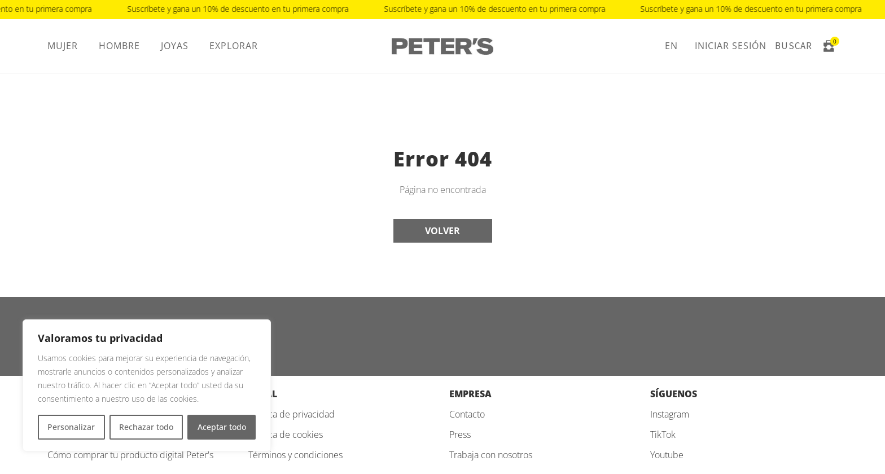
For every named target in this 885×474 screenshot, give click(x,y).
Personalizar (71, 427)
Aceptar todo (222, 427)
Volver (442, 231)
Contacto (467, 414)
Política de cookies (285, 434)
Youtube (667, 455)
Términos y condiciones (295, 455)
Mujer (62, 46)
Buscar (793, 46)
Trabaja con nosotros (490, 455)
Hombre (119, 46)
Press (460, 434)
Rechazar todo (146, 427)
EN (671, 46)
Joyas (175, 46)
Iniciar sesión (730, 46)
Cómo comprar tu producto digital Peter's (130, 455)
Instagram (669, 414)
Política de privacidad (291, 414)
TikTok (663, 434)
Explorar (233, 46)
